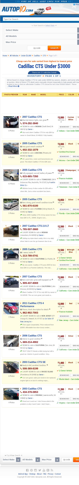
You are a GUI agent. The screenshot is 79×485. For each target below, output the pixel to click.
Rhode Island (64, 379)
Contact (58, 474)
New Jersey (63, 320)
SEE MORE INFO (64, 127)
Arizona (62, 160)
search (54, 48)
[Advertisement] (40, 429)
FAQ (44, 474)
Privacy (50, 474)
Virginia (62, 403)
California (62, 269)
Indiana (62, 131)
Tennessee (63, 187)
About (39, 474)
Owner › (30, 129)
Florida (61, 213)
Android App (23, 474)
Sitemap (32, 474)
